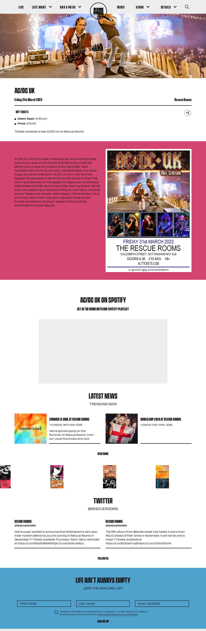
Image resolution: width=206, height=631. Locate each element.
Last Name (87, 603)
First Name (28, 603)
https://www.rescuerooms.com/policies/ (118, 614)
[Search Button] (187, 7)
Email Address (149, 603)
